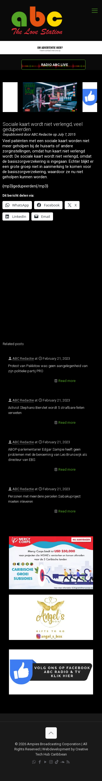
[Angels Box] (51, 639)
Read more (66, 381)
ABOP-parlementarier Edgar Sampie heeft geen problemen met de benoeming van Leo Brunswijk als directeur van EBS (47, 454)
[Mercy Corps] (51, 588)
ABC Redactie (23, 358)
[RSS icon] (68, 762)
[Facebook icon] (40, 762)
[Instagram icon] (51, 762)
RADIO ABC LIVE (54, 65)
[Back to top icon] (51, 733)
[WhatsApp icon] (34, 762)
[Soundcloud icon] (62, 762)
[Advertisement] (51, 282)
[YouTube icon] (45, 762)
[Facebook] (51, 693)
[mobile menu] (94, 10)
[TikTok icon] (57, 762)
